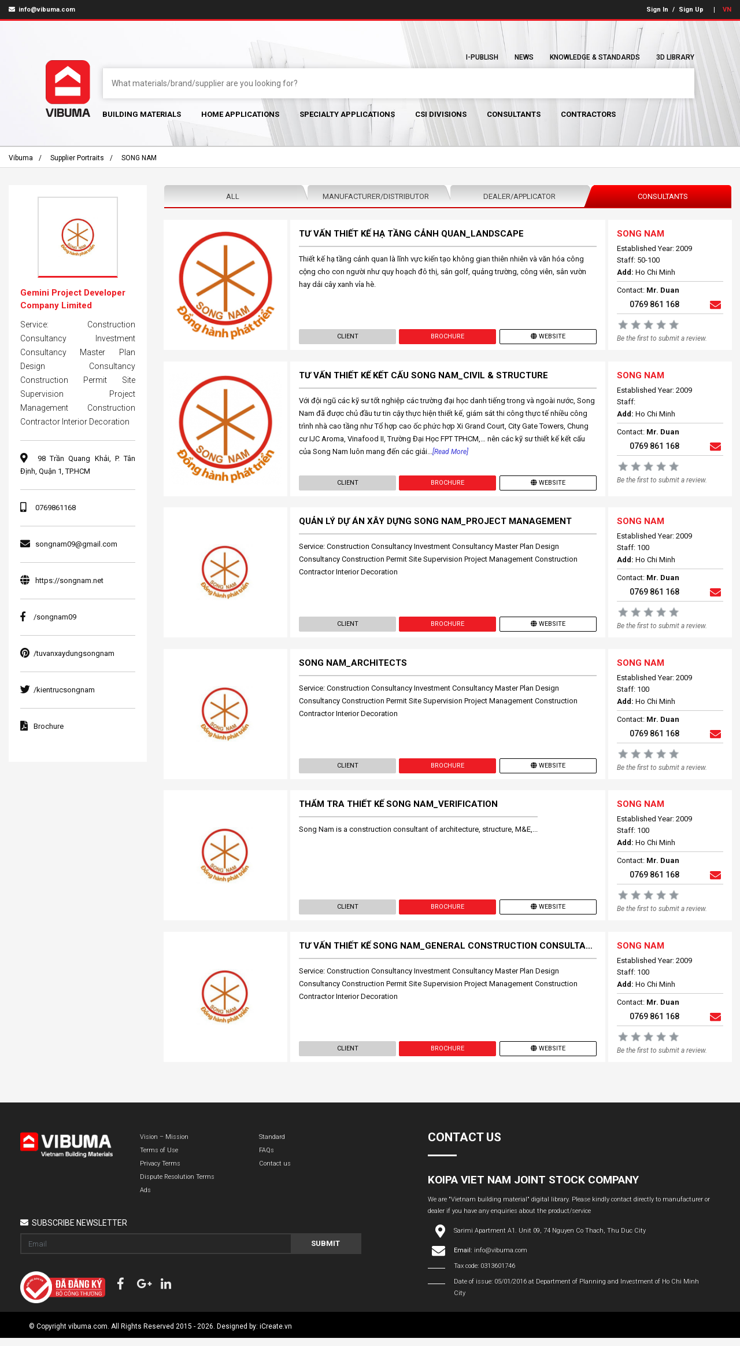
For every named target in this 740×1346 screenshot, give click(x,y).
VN (727, 9)
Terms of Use (159, 1158)
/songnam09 (48, 617)
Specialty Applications (347, 114)
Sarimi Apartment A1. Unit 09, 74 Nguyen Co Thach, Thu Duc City (550, 1238)
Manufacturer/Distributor (376, 196)
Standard (272, 1145)
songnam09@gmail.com (76, 544)
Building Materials (141, 114)
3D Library (675, 57)
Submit (325, 1251)
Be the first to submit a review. (661, 339)
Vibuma (21, 158)
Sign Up (691, 9)
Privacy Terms (160, 1171)
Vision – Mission (164, 1145)
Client (347, 337)
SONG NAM (139, 158)
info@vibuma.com (42, 9)
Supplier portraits (77, 158)
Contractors (588, 114)
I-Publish (482, 57)
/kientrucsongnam (57, 689)
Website (547, 337)
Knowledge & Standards (595, 57)
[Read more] (451, 453)
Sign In (657, 9)
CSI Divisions (441, 114)
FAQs (266, 1158)
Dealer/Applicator (519, 196)
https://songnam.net (69, 580)
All (232, 196)
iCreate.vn (276, 1334)
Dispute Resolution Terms (177, 1185)
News (524, 57)
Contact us (275, 1171)
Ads (145, 1198)
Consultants (514, 114)
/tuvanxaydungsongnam (67, 653)
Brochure (447, 337)
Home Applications (240, 114)
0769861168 (55, 507)
